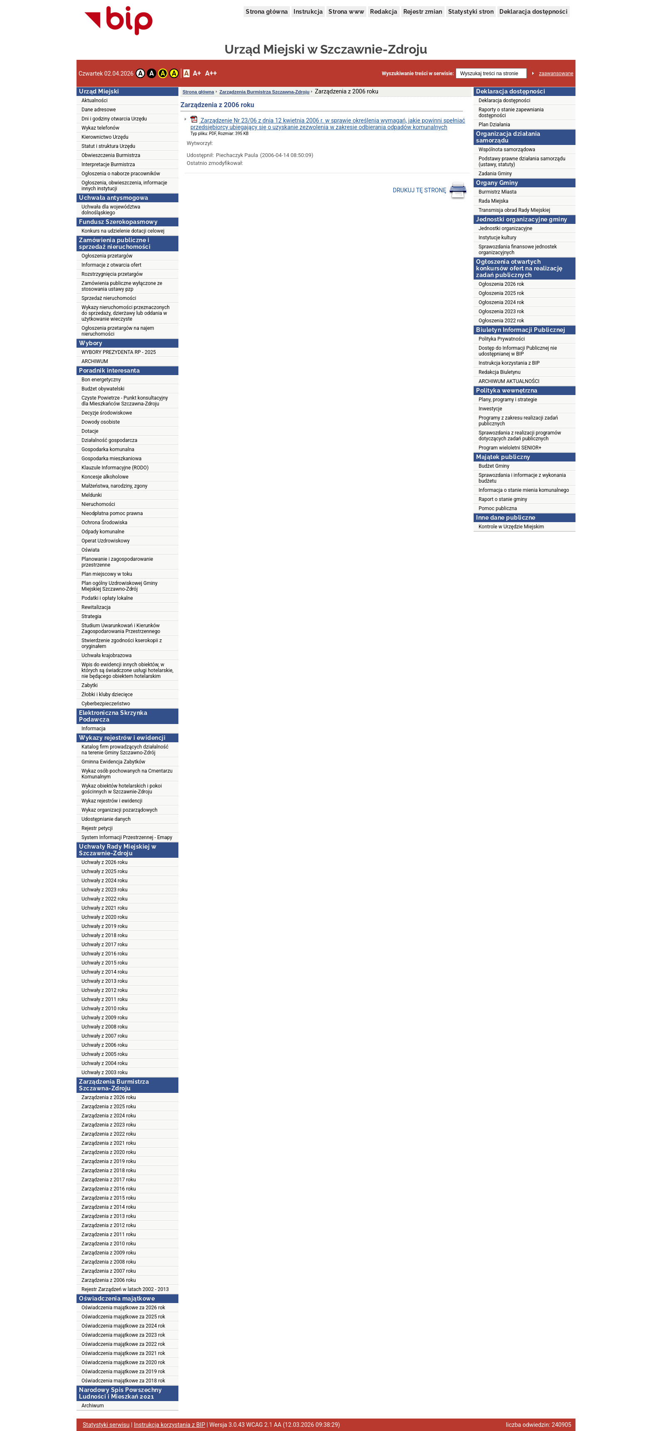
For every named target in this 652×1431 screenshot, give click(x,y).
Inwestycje (490, 409)
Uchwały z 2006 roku (105, 1045)
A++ (211, 73)
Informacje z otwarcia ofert (111, 265)
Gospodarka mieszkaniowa (111, 458)
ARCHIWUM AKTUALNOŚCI (509, 381)
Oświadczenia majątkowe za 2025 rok (123, 1317)
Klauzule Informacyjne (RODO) (115, 468)
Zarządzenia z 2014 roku (109, 1207)
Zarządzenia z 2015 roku (109, 1198)
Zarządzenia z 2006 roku (109, 1280)
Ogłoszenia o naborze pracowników (121, 174)
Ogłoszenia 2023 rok (501, 311)
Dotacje (90, 431)
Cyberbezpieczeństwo (106, 704)
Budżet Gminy (494, 466)
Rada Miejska (494, 201)
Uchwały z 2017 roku (105, 944)
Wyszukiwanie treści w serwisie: (418, 73)
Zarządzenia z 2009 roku (109, 1253)
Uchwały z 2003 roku (105, 1072)
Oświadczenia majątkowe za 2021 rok (123, 1353)
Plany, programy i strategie (508, 400)
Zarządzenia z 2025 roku (109, 1106)
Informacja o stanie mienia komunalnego (524, 490)
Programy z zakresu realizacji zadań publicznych (518, 421)
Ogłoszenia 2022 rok (501, 321)
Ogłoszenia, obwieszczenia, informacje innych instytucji (124, 185)
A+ (197, 73)
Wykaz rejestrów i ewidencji (112, 801)
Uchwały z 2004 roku (105, 1063)
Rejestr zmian (422, 11)
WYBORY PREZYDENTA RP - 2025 (119, 352)
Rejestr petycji (97, 828)
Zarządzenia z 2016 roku (109, 1189)
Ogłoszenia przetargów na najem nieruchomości (118, 331)
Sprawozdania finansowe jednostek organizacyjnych (518, 249)
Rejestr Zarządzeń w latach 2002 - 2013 (125, 1289)
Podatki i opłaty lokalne (107, 598)
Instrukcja (308, 11)
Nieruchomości (98, 504)
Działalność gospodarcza (109, 440)
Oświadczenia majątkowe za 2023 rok (123, 1335)
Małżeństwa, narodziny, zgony (114, 486)
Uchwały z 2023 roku (105, 890)
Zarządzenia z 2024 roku (109, 1116)
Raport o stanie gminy (503, 499)
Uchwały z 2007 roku (105, 1036)
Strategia (91, 616)
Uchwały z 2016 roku (105, 954)
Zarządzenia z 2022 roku (109, 1134)
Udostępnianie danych (106, 819)
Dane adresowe (99, 110)
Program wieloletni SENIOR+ (510, 448)
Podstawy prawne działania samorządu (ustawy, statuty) (522, 161)
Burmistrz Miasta (497, 192)
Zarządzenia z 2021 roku (109, 1143)
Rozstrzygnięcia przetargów (112, 274)
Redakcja (383, 11)
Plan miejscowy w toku (107, 574)
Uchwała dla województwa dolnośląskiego (111, 210)
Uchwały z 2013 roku (105, 981)
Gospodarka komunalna (108, 449)
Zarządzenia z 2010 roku (109, 1244)
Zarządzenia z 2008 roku (109, 1262)
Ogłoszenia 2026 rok (501, 284)
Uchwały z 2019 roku (105, 926)
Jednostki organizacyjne (505, 228)
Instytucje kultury (497, 238)
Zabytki (90, 685)
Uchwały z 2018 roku (105, 935)
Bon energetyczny (101, 380)
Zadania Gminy (495, 174)
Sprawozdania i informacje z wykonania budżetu (522, 478)
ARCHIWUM (95, 361)
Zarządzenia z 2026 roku (109, 1097)
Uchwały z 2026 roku (105, 862)
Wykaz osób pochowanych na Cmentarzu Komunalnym (127, 774)
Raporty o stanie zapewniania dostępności (511, 112)
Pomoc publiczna (498, 508)
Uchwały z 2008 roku (105, 1027)
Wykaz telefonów (100, 128)
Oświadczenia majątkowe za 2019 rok (123, 1372)
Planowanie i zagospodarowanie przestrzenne (117, 562)
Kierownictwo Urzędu (105, 137)
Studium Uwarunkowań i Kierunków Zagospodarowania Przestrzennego (121, 628)
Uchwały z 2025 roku (105, 871)
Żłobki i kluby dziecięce (107, 694)
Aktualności (95, 100)
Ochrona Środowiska (104, 522)
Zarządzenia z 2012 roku (109, 1225)
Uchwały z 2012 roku (105, 990)
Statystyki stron (471, 11)
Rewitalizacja (96, 607)
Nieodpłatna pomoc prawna (112, 513)
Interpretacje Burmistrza (108, 164)
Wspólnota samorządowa (507, 149)
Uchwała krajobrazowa (106, 655)
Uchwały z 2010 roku (105, 1008)
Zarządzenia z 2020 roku (109, 1152)
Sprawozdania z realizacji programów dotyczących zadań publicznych (520, 436)
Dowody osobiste (101, 422)
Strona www (346, 11)
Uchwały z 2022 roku (105, 899)
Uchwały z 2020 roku (105, 917)
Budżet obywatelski (103, 389)
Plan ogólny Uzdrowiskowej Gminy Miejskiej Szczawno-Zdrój (120, 586)
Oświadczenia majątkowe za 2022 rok (123, 1344)
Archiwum (93, 1406)
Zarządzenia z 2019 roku (109, 1161)
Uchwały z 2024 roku (105, 881)
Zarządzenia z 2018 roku (109, 1170)
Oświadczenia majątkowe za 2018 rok (123, 1381)
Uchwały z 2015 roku (105, 963)
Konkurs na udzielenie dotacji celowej (123, 231)
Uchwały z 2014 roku (105, 972)
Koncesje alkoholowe (105, 477)
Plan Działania (494, 125)
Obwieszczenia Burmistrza (111, 155)
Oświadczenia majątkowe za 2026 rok (123, 1308)
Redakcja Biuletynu (500, 372)
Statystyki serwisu (106, 1424)
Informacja (94, 728)
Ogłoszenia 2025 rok (501, 293)
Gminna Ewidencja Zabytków (113, 762)
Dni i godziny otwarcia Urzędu (114, 119)
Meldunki (92, 495)
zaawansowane (556, 73)
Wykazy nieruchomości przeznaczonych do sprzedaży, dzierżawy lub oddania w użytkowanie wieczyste (126, 313)
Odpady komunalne (103, 532)
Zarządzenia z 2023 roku (109, 1125)
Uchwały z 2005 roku (105, 1054)
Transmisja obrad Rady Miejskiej (514, 210)
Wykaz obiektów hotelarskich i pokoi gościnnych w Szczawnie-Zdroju (122, 789)
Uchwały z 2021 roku (105, 908)
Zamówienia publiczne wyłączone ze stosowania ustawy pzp (122, 286)
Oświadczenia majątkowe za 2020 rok (123, 1362)
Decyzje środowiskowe (107, 413)
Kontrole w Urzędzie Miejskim (511, 527)
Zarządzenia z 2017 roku (109, 1180)
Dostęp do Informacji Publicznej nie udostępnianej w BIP (518, 351)
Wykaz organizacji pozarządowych (120, 810)
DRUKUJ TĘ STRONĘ (430, 191)
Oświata (90, 550)
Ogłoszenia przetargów (107, 256)
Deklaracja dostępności (533, 11)
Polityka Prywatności (502, 339)
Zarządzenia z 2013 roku (109, 1216)
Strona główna (267, 11)
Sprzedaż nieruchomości (109, 298)
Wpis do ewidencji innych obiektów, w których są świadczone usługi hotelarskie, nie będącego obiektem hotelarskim (127, 670)
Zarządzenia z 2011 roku (109, 1234)
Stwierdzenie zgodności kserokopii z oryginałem (122, 643)
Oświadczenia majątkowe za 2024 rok (123, 1326)
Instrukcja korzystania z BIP (509, 363)
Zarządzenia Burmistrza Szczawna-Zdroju (264, 91)
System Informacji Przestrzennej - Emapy (127, 837)
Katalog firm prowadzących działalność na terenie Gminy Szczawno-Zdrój (125, 750)
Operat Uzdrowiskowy (106, 541)
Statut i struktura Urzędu (108, 146)
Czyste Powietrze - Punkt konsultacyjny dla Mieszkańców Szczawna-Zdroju (125, 401)
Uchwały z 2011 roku (105, 999)
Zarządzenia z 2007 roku (109, 1271)
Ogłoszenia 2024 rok (501, 302)
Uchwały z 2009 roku (105, 1018)
